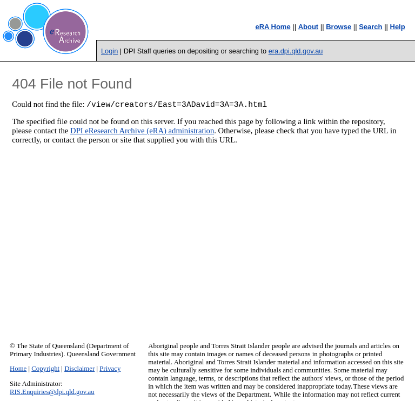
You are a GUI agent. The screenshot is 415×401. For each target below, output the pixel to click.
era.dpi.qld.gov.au (296, 51)
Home (18, 368)
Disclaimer (79, 368)
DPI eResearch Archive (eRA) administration (142, 132)
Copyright (45, 368)
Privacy (110, 368)
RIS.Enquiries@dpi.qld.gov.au (52, 392)
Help (397, 27)
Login (109, 51)
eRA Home (272, 27)
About (308, 27)
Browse (338, 27)
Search (370, 27)
